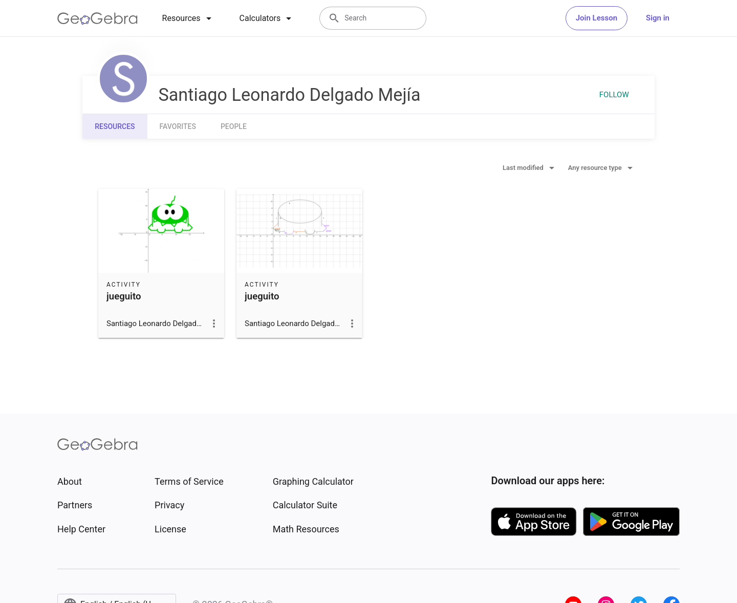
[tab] (188, 18)
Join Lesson (596, 18)
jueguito (123, 296)
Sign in (657, 18)
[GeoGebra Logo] (97, 18)
